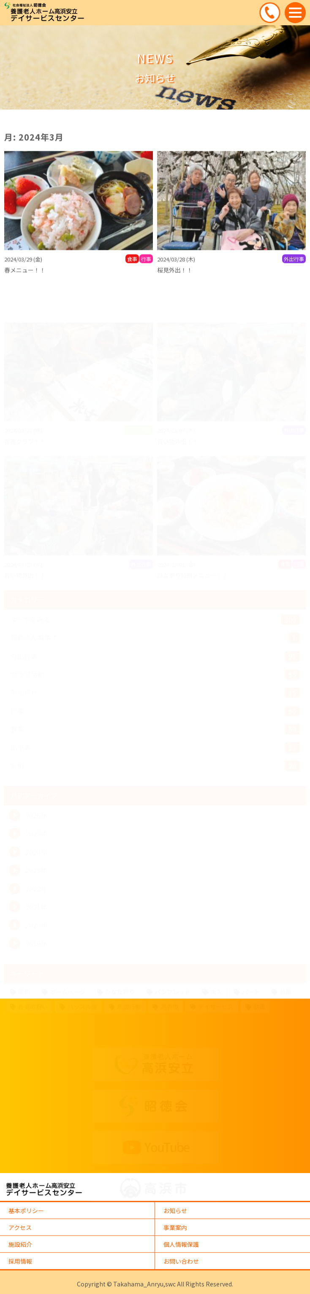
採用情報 (20, 1261)
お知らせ (175, 1210)
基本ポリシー (26, 1210)
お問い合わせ (181, 1261)
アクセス (20, 1227)
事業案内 (175, 1227)
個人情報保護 (181, 1244)
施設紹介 (20, 1244)
